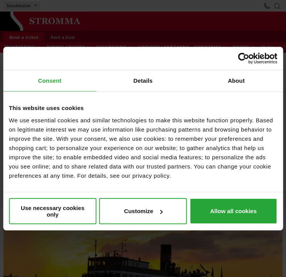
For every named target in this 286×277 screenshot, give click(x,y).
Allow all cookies (233, 211)
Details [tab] (143, 80)
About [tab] (236, 80)
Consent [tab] (50, 80)
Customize (143, 211)
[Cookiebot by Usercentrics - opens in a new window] (243, 58)
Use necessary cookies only (52, 210)
